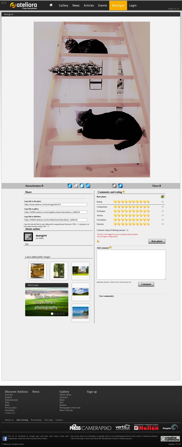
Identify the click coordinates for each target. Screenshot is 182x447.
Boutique (118, 5)
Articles (89, 5)
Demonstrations (11, 400)
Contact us (10, 413)
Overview (9, 395)
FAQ (7, 402)
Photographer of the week (70, 408)
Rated (62, 400)
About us (9, 420)
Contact (59, 420)
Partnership (36, 420)
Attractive (64, 397)
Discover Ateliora (16, 391)
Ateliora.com (7, 444)
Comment (146, 284)
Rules (7, 405)
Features (8, 397)
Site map (49, 420)
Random (63, 405)
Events (102, 5)
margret (41, 235)
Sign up (92, 391)
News (75, 5)
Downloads (9, 410)
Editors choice (65, 395)
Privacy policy (11, 408)
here (115, 236)
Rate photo (157, 241)
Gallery (63, 5)
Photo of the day (66, 410)
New (61, 402)
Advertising (22, 420)
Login (133, 5)
